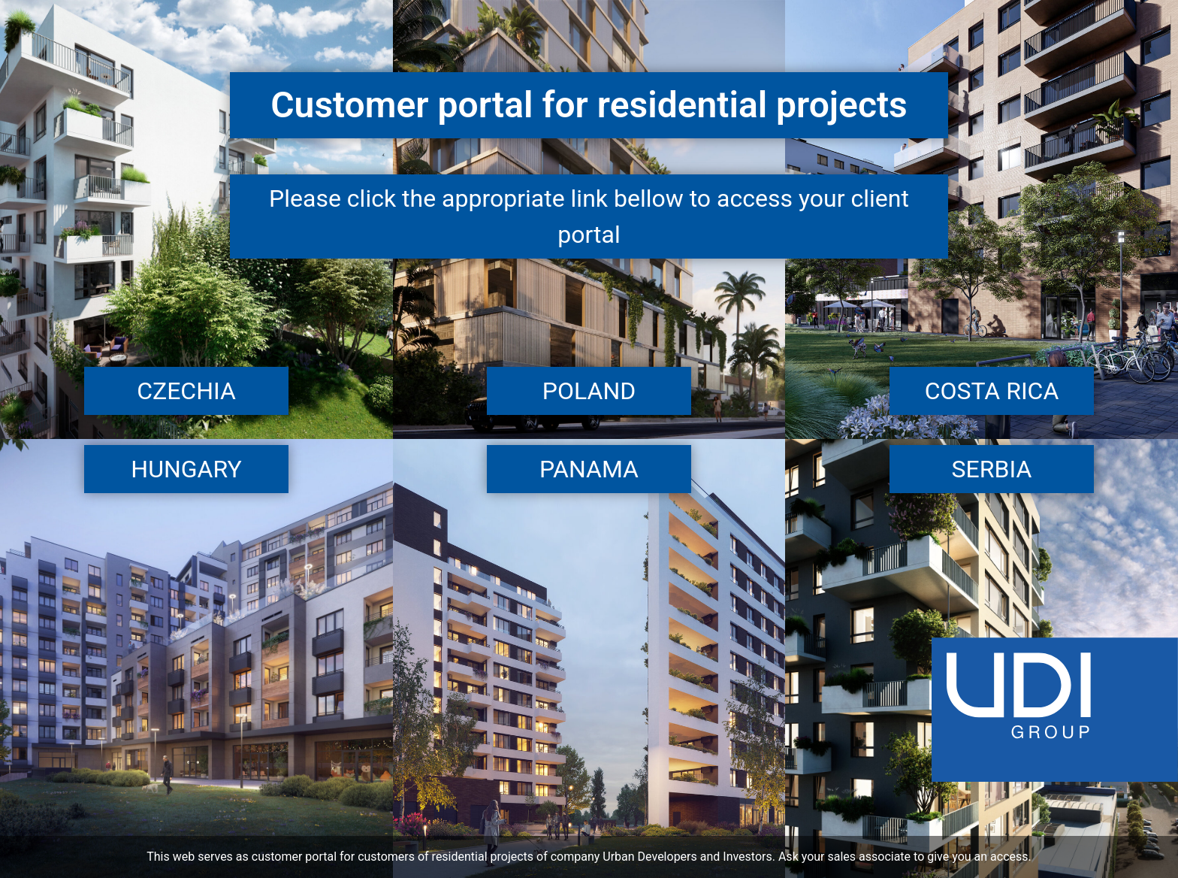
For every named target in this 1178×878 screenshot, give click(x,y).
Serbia (992, 469)
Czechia (186, 391)
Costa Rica (992, 391)
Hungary (186, 469)
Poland (589, 391)
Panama (589, 469)
